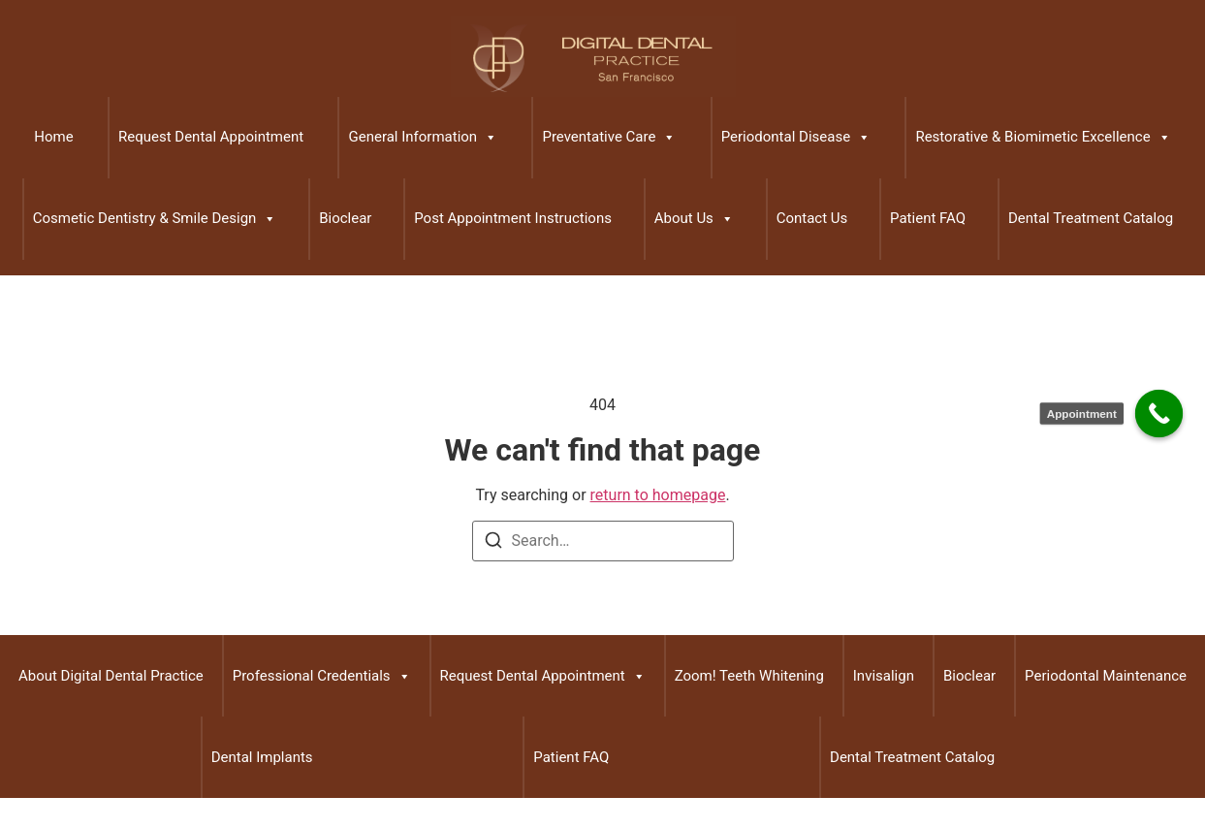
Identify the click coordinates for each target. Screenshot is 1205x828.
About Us (694, 219)
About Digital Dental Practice (111, 676)
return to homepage (658, 495)
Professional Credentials (322, 676)
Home (53, 136)
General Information (422, 137)
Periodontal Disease (796, 137)
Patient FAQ (928, 218)
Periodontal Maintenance (1106, 676)
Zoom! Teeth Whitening (749, 676)
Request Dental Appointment (210, 136)
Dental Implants (262, 757)
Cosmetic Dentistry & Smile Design (155, 219)
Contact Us (812, 218)
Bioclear (345, 218)
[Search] (493, 543)
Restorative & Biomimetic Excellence (1042, 137)
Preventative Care (609, 137)
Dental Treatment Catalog (1090, 218)
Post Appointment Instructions (513, 218)
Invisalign (883, 676)
